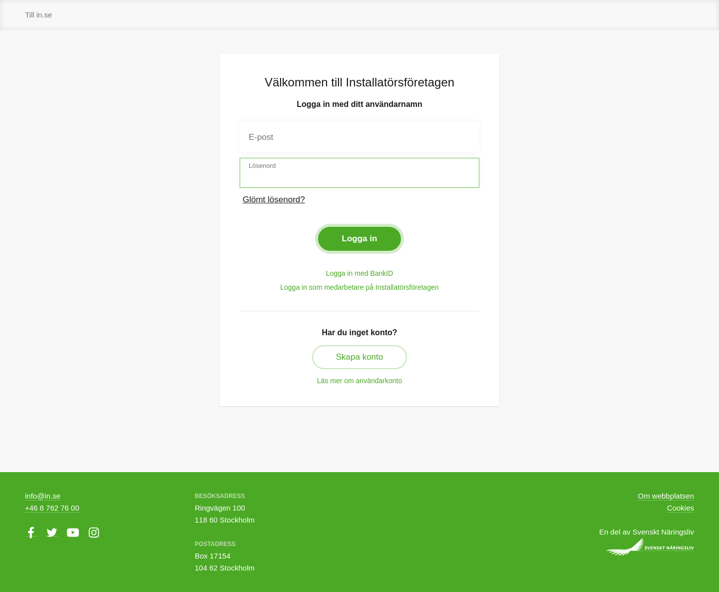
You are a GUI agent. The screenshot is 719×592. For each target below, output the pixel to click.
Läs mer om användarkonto (359, 381)
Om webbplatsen (666, 496)
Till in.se (38, 14)
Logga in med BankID (359, 273)
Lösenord (262, 165)
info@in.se (42, 496)
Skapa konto (359, 357)
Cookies (680, 508)
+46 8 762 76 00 (52, 508)
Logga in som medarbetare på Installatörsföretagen (359, 287)
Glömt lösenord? (274, 199)
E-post (261, 137)
